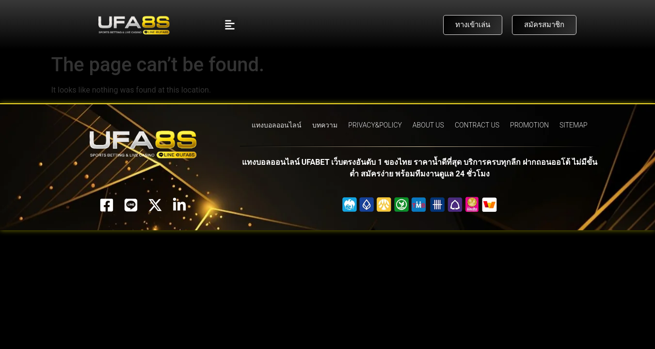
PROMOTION (529, 125)
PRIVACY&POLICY (375, 125)
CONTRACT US (477, 125)
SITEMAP (573, 125)
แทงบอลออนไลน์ (277, 125)
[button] (230, 25)
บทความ (324, 125)
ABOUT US (428, 125)
